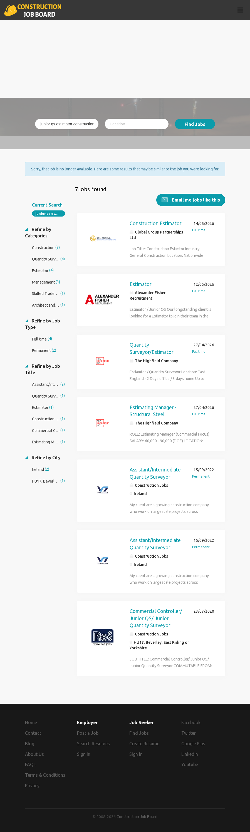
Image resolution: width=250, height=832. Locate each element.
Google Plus (193, 743)
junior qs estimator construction (50, 213)
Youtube (189, 764)
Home (31, 722)
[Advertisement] (125, 59)
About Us (34, 753)
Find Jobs (195, 124)
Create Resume (144, 743)
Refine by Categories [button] (38, 232)
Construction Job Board (137, 816)
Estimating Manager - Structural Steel (153, 410)
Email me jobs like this (195, 199)
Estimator (141, 284)
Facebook (191, 722)
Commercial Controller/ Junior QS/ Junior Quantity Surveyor (156, 618)
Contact (33, 732)
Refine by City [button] (45, 457)
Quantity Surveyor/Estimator (152, 348)
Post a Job (87, 732)
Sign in (83, 753)
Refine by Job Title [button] (42, 369)
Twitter (188, 732)
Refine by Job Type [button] (42, 323)
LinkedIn (189, 753)
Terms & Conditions (45, 774)
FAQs (30, 764)
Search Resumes (93, 743)
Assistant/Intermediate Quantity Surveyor (155, 472)
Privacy (32, 785)
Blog (29, 743)
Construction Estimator (156, 223)
